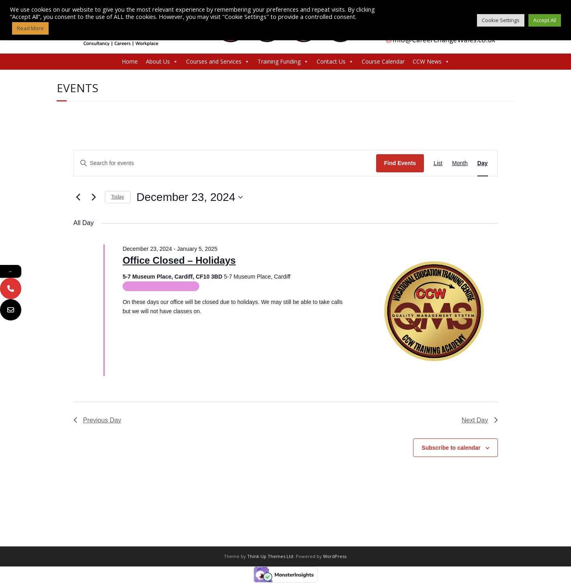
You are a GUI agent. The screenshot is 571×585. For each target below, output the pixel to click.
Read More (30, 28)
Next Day (480, 420)
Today (117, 197)
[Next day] (94, 197)
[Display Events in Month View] (460, 163)
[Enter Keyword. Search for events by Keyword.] (225, 163)
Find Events (400, 163)
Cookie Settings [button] (501, 20)
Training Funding (283, 62)
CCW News (431, 62)
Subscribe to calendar (451, 447)
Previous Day (97, 420)
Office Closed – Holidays (179, 260)
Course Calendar (383, 61)
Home (130, 61)
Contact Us (335, 62)
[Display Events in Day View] (482, 163)
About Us (162, 62)
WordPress (334, 556)
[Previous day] (78, 197)
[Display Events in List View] (438, 163)
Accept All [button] (544, 20)
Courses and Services (218, 62)
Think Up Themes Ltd (270, 556)
